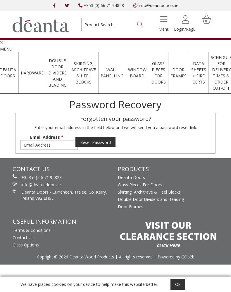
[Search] (140, 24)
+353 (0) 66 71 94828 (101, 5)
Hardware (32, 73)
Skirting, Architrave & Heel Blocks (83, 73)
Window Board (137, 73)
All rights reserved (136, 257)
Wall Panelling (112, 73)
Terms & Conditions (32, 230)
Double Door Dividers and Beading (57, 73)
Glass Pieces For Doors (158, 73)
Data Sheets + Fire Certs (198, 73)
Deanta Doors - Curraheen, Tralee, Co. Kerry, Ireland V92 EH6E (60, 195)
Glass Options (26, 245)
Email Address (46, 137)
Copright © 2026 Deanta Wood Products (75, 257)
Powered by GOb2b (176, 257)
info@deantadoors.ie (155, 5)
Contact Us (23, 237)
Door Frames (178, 73)
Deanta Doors (131, 177)
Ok (177, 284)
